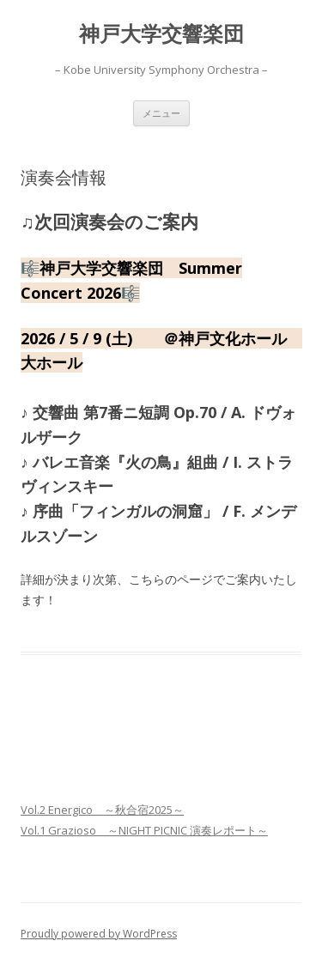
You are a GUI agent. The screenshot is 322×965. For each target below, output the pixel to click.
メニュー (161, 112)
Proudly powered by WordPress (99, 933)
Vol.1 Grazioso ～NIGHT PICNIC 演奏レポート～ (144, 830)
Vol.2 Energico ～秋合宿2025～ (102, 809)
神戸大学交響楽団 (161, 34)
